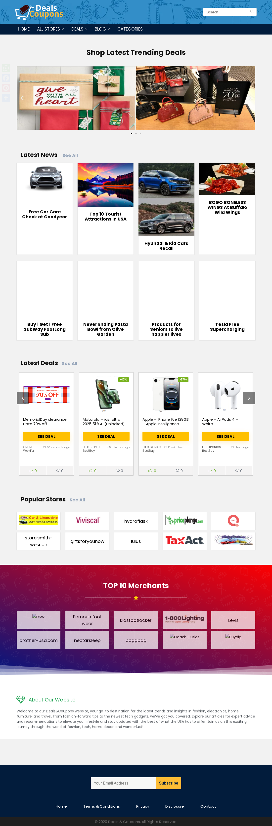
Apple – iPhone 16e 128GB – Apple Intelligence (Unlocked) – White (165, 424)
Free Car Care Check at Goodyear (44, 214)
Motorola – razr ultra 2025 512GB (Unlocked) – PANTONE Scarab (105, 424)
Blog (100, 29)
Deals (77, 29)
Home (24, 29)
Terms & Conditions (101, 806)
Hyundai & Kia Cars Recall (166, 245)
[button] (22, 98)
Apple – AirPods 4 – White (220, 421)
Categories (130, 29)
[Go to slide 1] (131, 133)
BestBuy (89, 451)
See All (70, 155)
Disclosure (174, 806)
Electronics (92, 447)
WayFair (29, 451)
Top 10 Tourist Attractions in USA (106, 216)
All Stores (48, 29)
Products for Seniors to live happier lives (166, 329)
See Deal (46, 436)
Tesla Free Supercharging (227, 326)
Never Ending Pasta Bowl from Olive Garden (105, 329)
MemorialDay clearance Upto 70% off (45, 421)
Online (28, 447)
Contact (208, 806)
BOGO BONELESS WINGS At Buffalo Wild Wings (227, 207)
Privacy (142, 806)
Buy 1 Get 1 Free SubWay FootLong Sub (45, 329)
